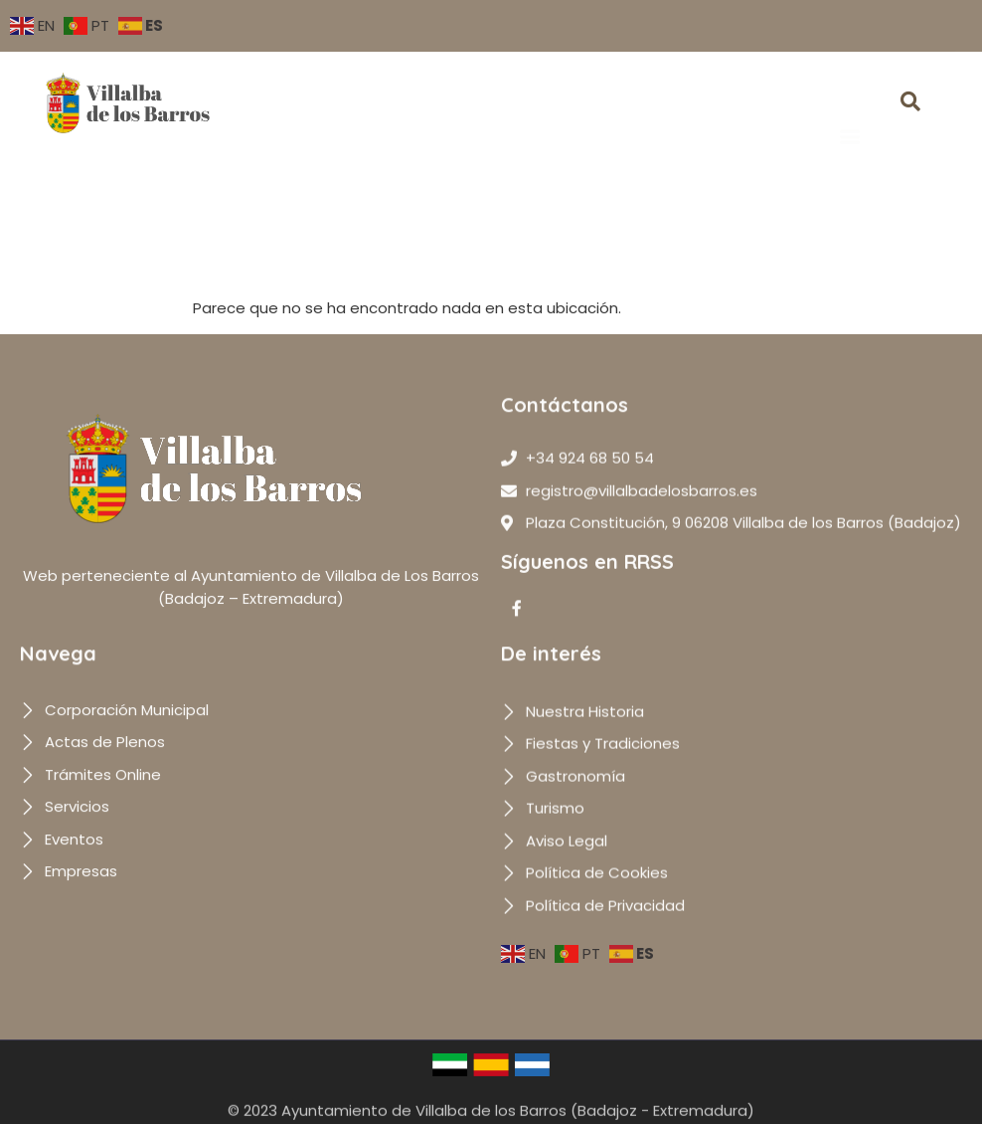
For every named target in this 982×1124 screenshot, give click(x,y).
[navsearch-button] (910, 103)
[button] (849, 108)
